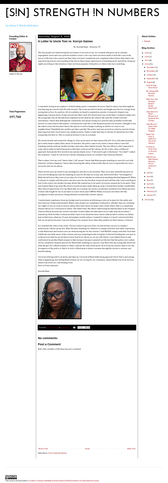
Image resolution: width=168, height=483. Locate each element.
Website (147, 41)
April (149, 184)
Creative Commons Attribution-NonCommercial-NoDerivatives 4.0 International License (64, 481)
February (150, 191)
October (150, 75)
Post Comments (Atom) (57, 453)
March (149, 188)
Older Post (131, 449)
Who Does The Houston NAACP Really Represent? (152, 103)
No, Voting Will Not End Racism (152, 93)
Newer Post (43, 449)
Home (87, 449)
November (151, 71)
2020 (147, 53)
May (149, 180)
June (149, 177)
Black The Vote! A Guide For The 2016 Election (151, 139)
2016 (147, 64)
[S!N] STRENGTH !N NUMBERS (82, 13)
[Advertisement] (87, 427)
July (148, 173)
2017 (147, 60)
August (150, 82)
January (150, 195)
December (151, 67)
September (151, 79)
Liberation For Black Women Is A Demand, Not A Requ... (152, 116)
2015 (147, 200)
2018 (147, 57)
